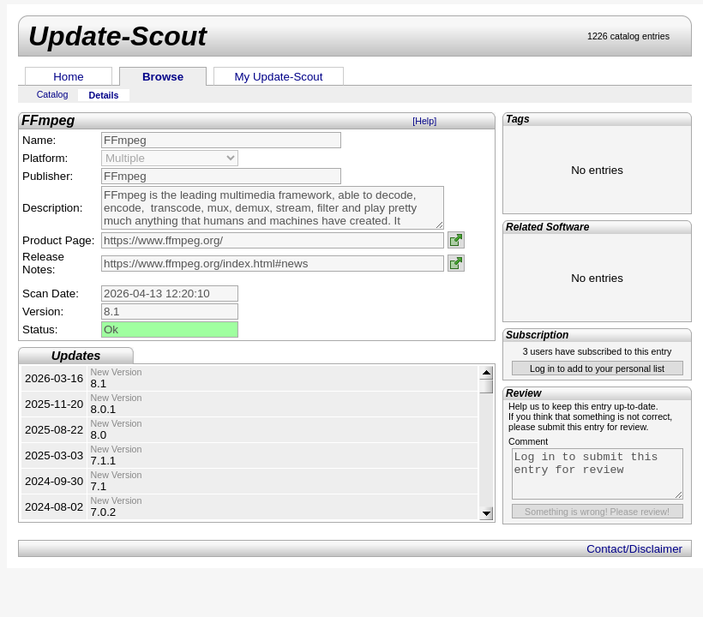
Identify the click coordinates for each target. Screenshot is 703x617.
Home (68, 76)
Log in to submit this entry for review (597, 474)
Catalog (53, 94)
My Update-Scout (279, 76)
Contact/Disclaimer (634, 548)
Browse (162, 76)
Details (104, 95)
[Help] (424, 121)
